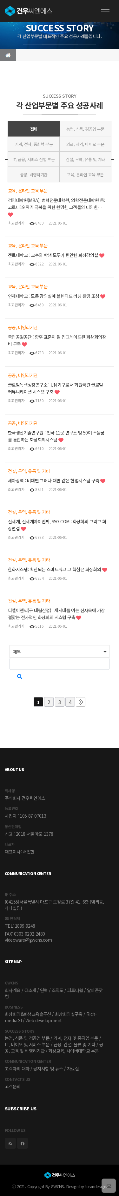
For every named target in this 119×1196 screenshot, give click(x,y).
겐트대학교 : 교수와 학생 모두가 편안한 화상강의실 (53, 255)
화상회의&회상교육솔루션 (28, 1014)
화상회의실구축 (69, 1014)
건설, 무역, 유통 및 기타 (85, 159)
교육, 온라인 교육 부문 (85, 175)
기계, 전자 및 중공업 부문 (75, 1038)
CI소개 (30, 990)
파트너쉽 (75, 990)
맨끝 (80, 702)
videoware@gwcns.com (28, 940)
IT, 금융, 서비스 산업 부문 (34, 159)
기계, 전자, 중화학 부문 (34, 144)
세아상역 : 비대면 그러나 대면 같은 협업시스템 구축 (54, 480)
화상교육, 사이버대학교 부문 (73, 1051)
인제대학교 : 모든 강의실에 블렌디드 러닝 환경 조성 (54, 296)
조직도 (57, 990)
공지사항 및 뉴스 (48, 1068)
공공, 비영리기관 (34, 175)
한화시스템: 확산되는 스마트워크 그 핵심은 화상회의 (55, 569)
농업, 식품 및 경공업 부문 (27, 1038)
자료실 (73, 1068)
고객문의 (13, 1086)
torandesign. (96, 1186)
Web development (43, 1020)
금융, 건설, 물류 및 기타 (75, 1044)
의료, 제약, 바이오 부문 (85, 144)
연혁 (44, 990)
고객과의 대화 (17, 1068)
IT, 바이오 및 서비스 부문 (27, 1044)
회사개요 (13, 990)
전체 (33, 129)
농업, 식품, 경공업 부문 (85, 129)
